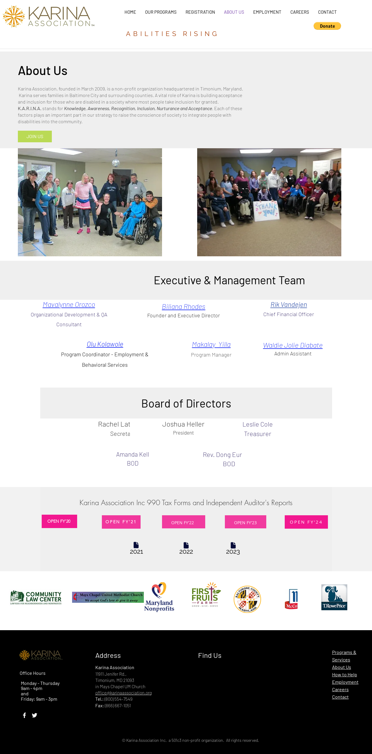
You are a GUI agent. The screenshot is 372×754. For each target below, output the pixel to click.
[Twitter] (34, 715)
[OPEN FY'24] (306, 522)
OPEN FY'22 (182, 522)
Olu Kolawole (105, 344)
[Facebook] (24, 715)
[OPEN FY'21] (121, 522)
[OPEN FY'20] (59, 521)
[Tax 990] (136, 551)
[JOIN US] (35, 136)
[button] (327, 26)
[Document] (136, 545)
